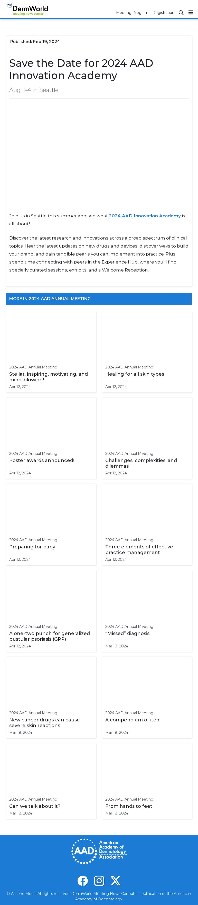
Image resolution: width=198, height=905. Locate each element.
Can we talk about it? (34, 806)
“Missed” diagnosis (127, 633)
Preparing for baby (32, 547)
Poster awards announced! (41, 460)
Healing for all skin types (134, 374)
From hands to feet (128, 806)
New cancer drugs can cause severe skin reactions (44, 722)
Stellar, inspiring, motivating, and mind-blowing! (48, 377)
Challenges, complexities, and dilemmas (141, 463)
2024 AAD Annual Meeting (33, 367)
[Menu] (191, 12)
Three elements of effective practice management (139, 549)
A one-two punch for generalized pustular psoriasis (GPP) (49, 636)
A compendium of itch (132, 720)
